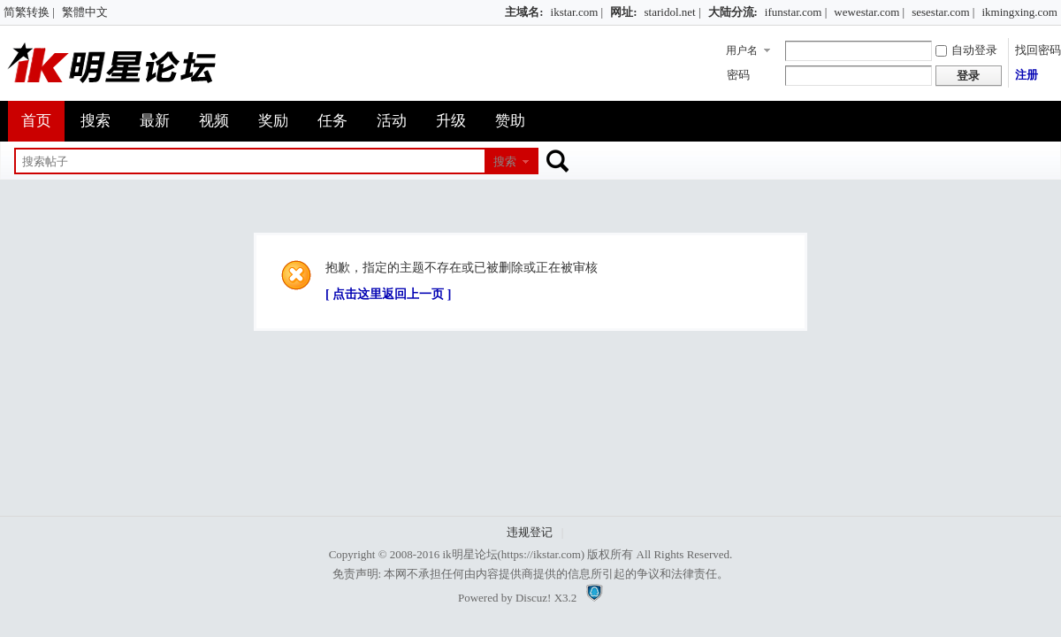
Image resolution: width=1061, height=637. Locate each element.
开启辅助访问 (496, 12)
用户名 (742, 50)
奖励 (273, 120)
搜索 (95, 120)
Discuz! (533, 597)
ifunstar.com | (796, 12)
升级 (451, 120)
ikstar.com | (577, 12)
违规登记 (530, 532)
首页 (36, 120)
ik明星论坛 (469, 554)
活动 (392, 120)
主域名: (524, 12)
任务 (332, 120)
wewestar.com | (869, 12)
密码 (738, 74)
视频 (214, 120)
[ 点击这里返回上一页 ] (388, 294)
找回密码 (1038, 50)
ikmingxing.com (1019, 12)
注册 (1026, 74)
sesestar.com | (943, 12)
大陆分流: (733, 12)
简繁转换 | (29, 12)
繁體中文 (85, 12)
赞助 (510, 120)
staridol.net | (673, 12)
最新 (155, 120)
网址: (623, 12)
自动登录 (966, 50)
